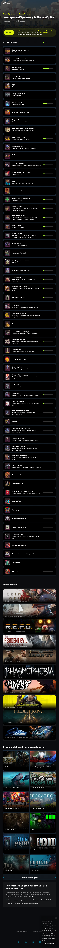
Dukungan (29, 935)
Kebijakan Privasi (37, 931)
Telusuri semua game (29, 878)
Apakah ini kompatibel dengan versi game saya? (23, 903)
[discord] (18, 942)
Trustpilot (31, 896)
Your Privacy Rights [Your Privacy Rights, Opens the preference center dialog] (49, 943)
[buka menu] (56, 3)
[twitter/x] (25, 942)
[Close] (56, 918)
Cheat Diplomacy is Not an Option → (17, 14)
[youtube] (40, 942)
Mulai (8, 32)
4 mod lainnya (42, 32)
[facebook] (33, 942)
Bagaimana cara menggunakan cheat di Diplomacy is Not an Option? (29, 900)
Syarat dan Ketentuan (22, 931)
